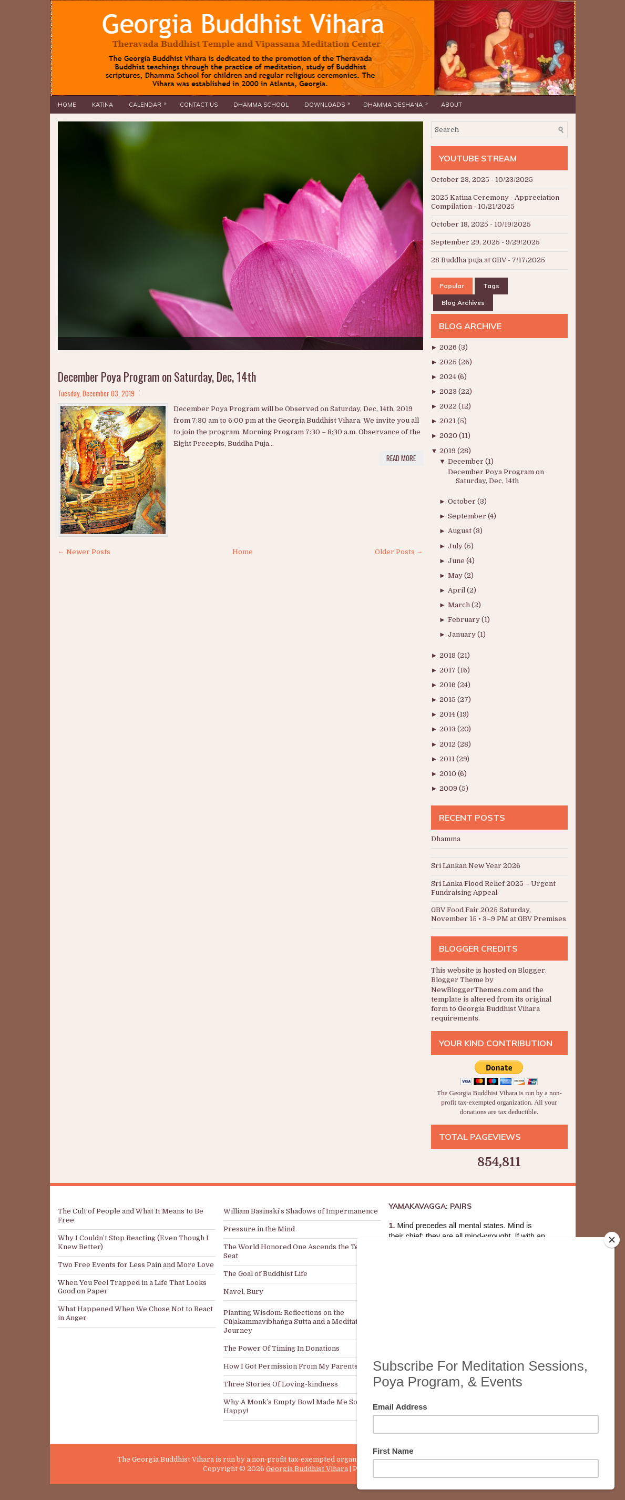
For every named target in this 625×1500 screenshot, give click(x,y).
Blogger (531, 970)
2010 (448, 774)
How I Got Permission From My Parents (290, 1366)
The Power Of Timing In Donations (281, 1348)
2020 (449, 436)
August (460, 531)
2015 (448, 699)
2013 (448, 729)
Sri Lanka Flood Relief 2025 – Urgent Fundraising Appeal (493, 888)
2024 (448, 377)
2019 (448, 451)
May (456, 575)
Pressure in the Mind (259, 1229)
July (456, 546)
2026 (448, 347)
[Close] (612, 1240)
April (457, 590)
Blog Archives (463, 303)
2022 (448, 406)
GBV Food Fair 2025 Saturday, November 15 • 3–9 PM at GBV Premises (498, 914)
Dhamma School (261, 104)
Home (67, 104)
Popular (451, 286)
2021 (448, 421)
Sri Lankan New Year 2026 (475, 866)
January (462, 634)
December (466, 461)
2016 (448, 685)
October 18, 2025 (459, 224)
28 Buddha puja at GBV (468, 260)
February (464, 620)
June (457, 561)
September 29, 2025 (465, 242)
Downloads (329, 102)
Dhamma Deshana (398, 102)
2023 (448, 391)
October (462, 501)
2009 (449, 788)
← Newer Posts (84, 552)
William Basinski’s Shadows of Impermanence (300, 1211)
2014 (448, 714)
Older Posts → (399, 552)
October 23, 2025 (460, 179)
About (451, 104)
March (460, 605)
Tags (491, 286)
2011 (447, 759)
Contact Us (199, 104)
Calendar (150, 102)
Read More (401, 458)
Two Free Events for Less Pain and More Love (136, 1265)
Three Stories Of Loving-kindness (280, 1384)
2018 (448, 655)
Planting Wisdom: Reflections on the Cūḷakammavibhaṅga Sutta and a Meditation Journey (295, 1321)
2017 (448, 670)
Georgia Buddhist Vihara (307, 1469)
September (468, 516)
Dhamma (445, 839)
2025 (448, 362)
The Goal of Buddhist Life (265, 1274)
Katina (102, 104)
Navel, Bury (243, 1291)
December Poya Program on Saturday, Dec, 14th (157, 376)
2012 (448, 744)
